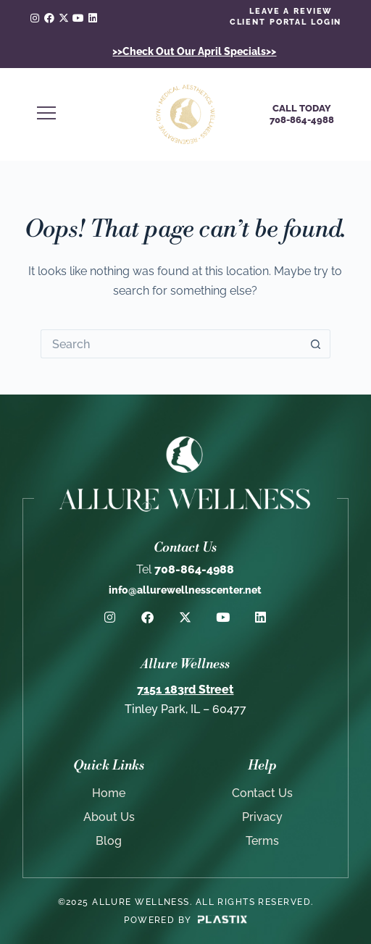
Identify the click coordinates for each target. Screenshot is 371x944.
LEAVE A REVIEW (291, 11)
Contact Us (262, 793)
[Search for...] (171, 343)
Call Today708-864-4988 (302, 114)
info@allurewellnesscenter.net (185, 590)
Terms (262, 841)
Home (108, 793)
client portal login (286, 22)
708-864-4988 (185, 569)
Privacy (262, 817)
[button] (82, 114)
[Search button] (315, 343)
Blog (109, 841)
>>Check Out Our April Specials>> (194, 51)
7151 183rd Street (185, 689)
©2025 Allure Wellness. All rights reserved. (186, 902)
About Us (109, 817)
